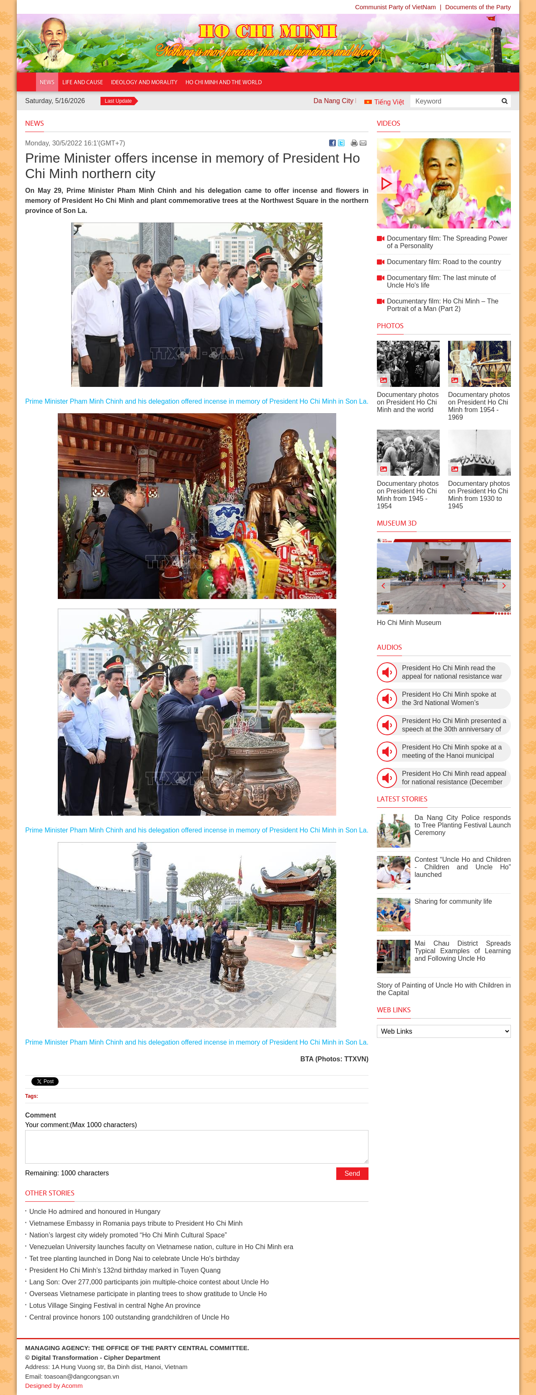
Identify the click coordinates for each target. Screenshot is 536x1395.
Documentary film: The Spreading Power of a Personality (444, 183)
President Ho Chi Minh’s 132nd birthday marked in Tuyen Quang (125, 1270)
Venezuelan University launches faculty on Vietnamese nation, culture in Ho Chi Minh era (161, 1246)
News (34, 123)
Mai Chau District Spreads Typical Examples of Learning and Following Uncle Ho (463, 951)
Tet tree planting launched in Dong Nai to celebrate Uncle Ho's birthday (134, 1258)
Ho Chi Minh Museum (409, 622)
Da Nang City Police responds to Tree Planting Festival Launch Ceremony (463, 825)
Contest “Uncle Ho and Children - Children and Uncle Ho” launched (463, 867)
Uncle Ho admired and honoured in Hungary (94, 1211)
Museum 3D (397, 523)
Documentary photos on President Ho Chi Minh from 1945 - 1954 (408, 495)
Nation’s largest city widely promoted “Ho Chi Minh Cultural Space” (128, 1235)
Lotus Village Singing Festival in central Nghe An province (115, 1305)
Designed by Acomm (54, 1385)
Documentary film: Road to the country (444, 261)
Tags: (31, 1096)
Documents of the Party (478, 6)
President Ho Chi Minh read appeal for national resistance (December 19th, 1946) (454, 778)
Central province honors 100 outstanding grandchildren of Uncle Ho (129, 1317)
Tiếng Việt (389, 102)
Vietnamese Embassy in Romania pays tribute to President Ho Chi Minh (135, 1223)
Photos (390, 325)
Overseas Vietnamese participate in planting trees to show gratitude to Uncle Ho (148, 1293)
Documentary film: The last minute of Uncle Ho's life (441, 281)
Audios (389, 647)
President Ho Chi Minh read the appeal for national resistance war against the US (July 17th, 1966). (452, 672)
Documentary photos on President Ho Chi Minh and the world (408, 402)
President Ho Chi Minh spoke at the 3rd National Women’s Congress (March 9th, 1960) (449, 699)
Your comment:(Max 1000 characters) (81, 1124)
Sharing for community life (453, 901)
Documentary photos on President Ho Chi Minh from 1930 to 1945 (479, 495)
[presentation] (383, 586)
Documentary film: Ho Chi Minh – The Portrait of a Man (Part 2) (442, 305)
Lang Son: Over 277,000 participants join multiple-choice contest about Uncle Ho (149, 1282)
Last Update (118, 101)
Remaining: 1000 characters (67, 1173)
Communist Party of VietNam (395, 6)
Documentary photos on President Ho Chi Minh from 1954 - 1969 (479, 406)
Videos (388, 123)
